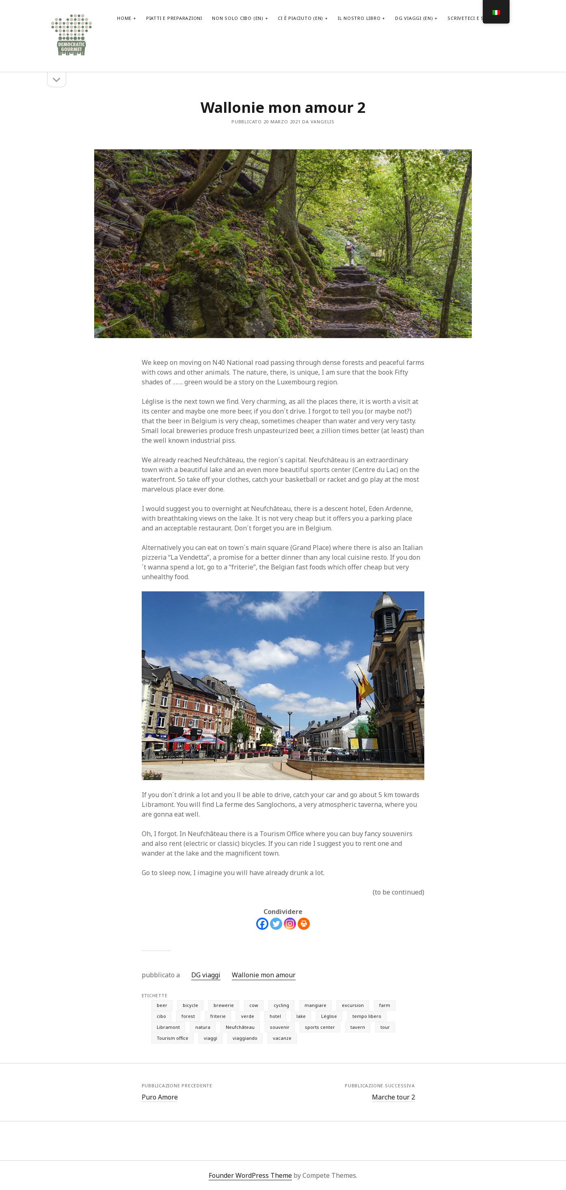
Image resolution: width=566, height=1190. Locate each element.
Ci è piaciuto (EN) (300, 18)
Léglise (329, 1016)
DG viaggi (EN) (414, 18)
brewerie (224, 1005)
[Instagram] (290, 924)
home (124, 18)
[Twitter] (276, 924)
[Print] (304, 924)
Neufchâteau (240, 1027)
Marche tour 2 (393, 1097)
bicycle (190, 1005)
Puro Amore (160, 1097)
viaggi (210, 1038)
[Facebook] (262, 924)
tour (385, 1027)
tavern (357, 1027)
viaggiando (245, 1038)
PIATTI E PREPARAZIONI (174, 18)
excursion (353, 1005)
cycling (281, 1005)
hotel (275, 1016)
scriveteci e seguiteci (476, 18)
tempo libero (366, 1016)
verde (247, 1016)
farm (384, 1005)
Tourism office (172, 1038)
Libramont (168, 1027)
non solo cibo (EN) (238, 18)
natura (202, 1027)
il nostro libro (359, 18)
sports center (320, 1027)
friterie (218, 1016)
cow (253, 1005)
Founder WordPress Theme (250, 1175)
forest (188, 1016)
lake (301, 1016)
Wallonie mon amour (264, 974)
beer (162, 1005)
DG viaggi (205, 974)
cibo (161, 1016)
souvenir (279, 1027)
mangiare (315, 1005)
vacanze (282, 1038)
